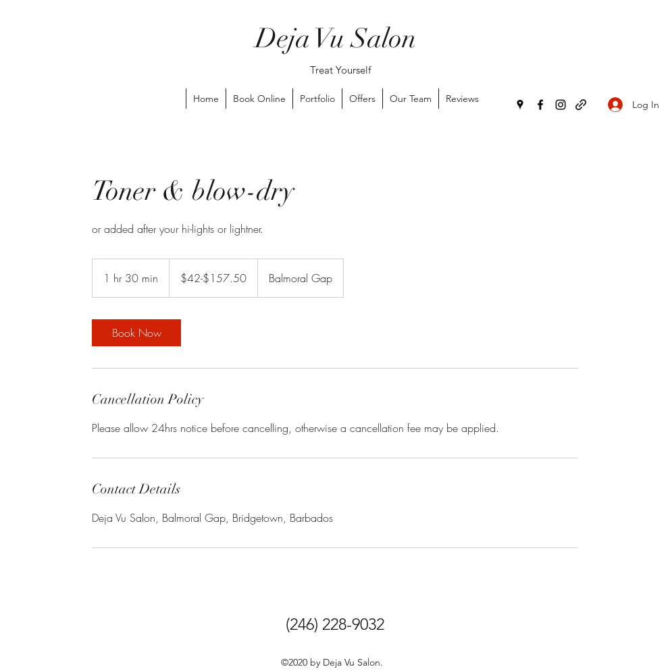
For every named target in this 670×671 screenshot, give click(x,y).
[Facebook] (540, 104)
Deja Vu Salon (335, 38)
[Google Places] (520, 104)
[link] (136, 332)
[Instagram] (560, 104)
